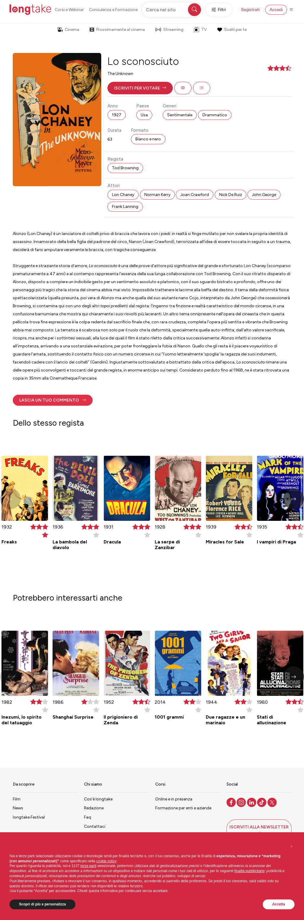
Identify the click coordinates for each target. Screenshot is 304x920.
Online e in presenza (173, 799)
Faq (87, 817)
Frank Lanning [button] (125, 206)
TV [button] (200, 29)
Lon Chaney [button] (123, 194)
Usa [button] (144, 114)
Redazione (94, 808)
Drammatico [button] (214, 114)
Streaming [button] (169, 29)
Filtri (219, 10)
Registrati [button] (250, 9)
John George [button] (264, 194)
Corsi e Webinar (69, 9)
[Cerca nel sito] (172, 9)
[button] (140, 88)
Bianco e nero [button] (148, 139)
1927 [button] (116, 114)
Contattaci (94, 826)
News (18, 808)
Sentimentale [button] (179, 114)
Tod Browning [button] (125, 167)
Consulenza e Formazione (113, 9)
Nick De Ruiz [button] (230, 194)
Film (16, 799)
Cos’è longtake (98, 799)
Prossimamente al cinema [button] (117, 29)
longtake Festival (29, 817)
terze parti (88, 866)
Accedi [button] (276, 9)
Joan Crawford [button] (194, 194)
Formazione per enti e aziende (183, 808)
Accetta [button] (278, 904)
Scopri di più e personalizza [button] (42, 904)
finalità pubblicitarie (249, 871)
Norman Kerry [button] (157, 194)
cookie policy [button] (106, 861)
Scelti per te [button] (231, 29)
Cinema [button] (68, 29)
